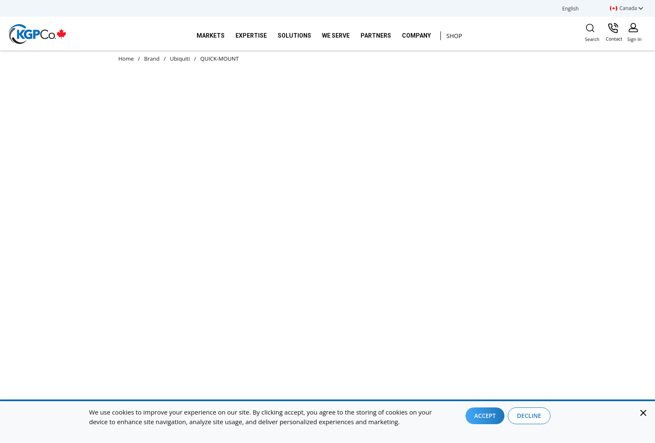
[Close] (643, 413)
